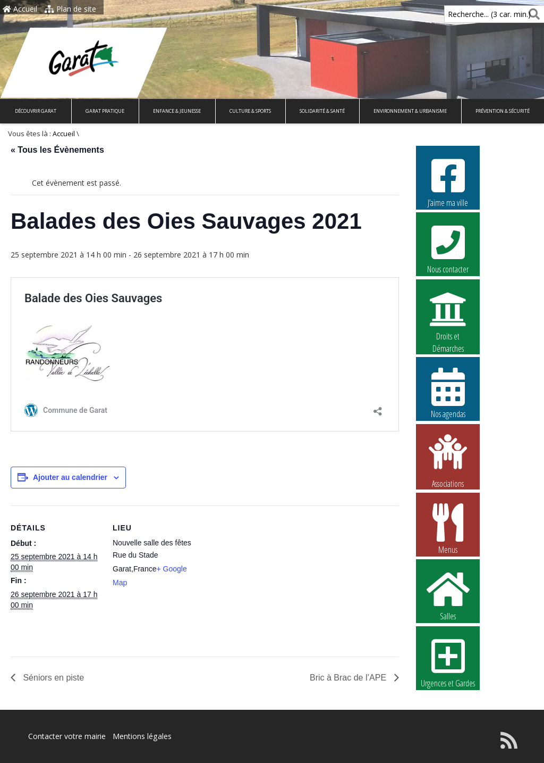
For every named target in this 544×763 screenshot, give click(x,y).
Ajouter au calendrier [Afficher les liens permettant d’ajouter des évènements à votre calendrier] (70, 477)
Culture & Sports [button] (250, 110)
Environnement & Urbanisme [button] (410, 110)
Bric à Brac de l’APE (349, 677)
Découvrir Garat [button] (35, 110)
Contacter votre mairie (67, 736)
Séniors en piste (52, 677)
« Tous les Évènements (57, 149)
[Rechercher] (532, 14)
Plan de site (70, 9)
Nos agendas (447, 393)
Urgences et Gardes (447, 662)
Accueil (20, 9)
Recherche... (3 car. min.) (471, 14)
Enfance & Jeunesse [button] (177, 110)
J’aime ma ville (447, 181)
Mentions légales (142, 736)
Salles (447, 595)
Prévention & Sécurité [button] (502, 110)
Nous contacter (447, 248)
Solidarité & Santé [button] (322, 110)
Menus (447, 528)
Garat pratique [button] (105, 110)
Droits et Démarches (447, 315)
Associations (447, 460)
